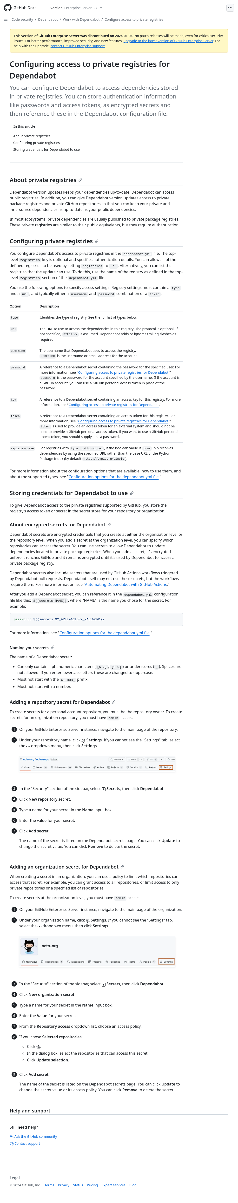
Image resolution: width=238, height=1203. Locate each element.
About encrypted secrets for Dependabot (60, 524)
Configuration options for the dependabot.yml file (114, 476)
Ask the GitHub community (33, 1136)
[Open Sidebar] (6, 19)
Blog (133, 1185)
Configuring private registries (54, 241)
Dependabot (48, 19)
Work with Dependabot (81, 19)
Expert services (114, 1185)
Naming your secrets (32, 647)
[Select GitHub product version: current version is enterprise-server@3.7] (76, 8)
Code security (22, 19)
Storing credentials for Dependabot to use (72, 493)
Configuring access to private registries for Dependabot (123, 372)
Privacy (63, 1185)
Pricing (92, 1185)
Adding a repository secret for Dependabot (63, 702)
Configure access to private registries (134, 19)
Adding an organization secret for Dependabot (67, 866)
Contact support (25, 1143)
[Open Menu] (230, 8)
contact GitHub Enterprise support (78, 46)
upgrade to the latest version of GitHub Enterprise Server (168, 41)
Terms (49, 1185)
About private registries (46, 180)
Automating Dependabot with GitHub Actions (126, 584)
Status (78, 1185)
